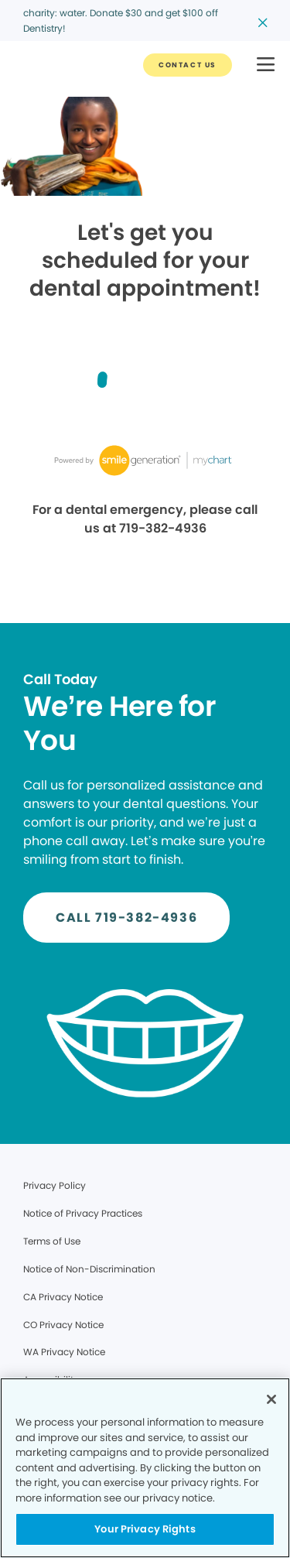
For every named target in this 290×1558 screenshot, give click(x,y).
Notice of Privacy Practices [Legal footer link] (82, 1213)
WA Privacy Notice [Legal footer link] (64, 1351)
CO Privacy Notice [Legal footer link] (63, 1324)
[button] (266, 65)
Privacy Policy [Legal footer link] (54, 1185)
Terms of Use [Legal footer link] (51, 1241)
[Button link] (187, 65)
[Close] (271, 1399)
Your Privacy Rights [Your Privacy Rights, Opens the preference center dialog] (144, 1529)
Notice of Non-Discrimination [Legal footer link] (89, 1269)
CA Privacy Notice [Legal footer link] (63, 1296)
